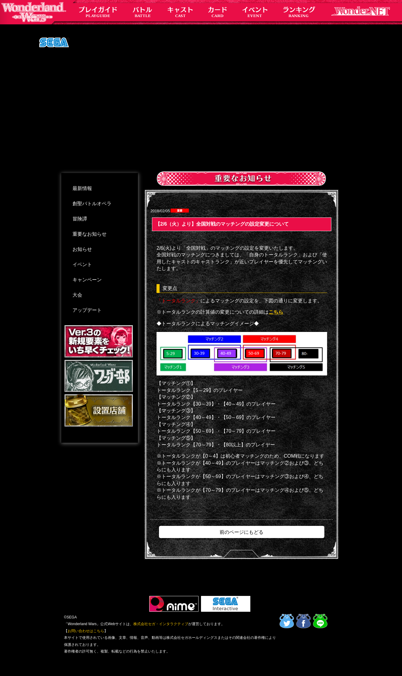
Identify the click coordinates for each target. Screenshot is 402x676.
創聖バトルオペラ (91, 203)
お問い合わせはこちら (86, 631)
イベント (82, 264)
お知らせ (82, 249)
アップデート (87, 310)
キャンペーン (87, 279)
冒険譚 (79, 218)
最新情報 (82, 188)
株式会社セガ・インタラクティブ (160, 624)
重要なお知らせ (89, 234)
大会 (77, 295)
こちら (276, 312)
